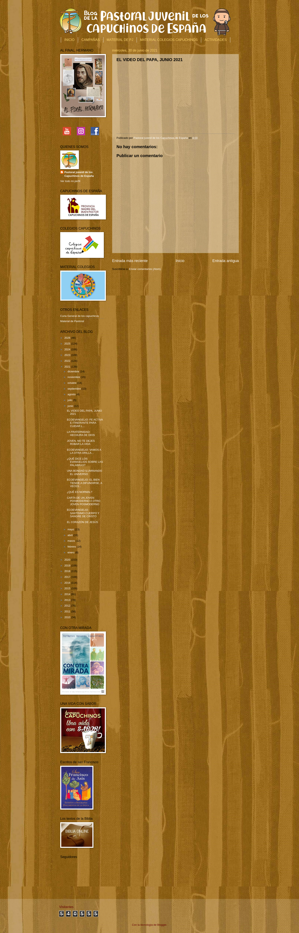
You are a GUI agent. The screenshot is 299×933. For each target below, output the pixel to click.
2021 (67, 366)
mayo (71, 529)
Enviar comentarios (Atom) (145, 269)
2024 (67, 349)
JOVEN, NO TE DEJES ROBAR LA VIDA (81, 442)
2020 (67, 559)
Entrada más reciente (130, 261)
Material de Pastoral (72, 321)
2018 (67, 571)
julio (70, 400)
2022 (67, 360)
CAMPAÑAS (90, 40)
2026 (67, 337)
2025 (67, 343)
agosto (71, 394)
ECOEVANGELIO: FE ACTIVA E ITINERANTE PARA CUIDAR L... (85, 423)
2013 (67, 600)
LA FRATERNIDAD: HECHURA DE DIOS (81, 433)
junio (70, 405)
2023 (67, 355)
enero (71, 552)
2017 (67, 577)
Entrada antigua (225, 261)
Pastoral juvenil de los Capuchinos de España (79, 174)
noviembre (74, 377)
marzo (71, 540)
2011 (67, 611)
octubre (72, 382)
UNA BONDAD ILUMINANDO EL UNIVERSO (84, 472)
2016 (67, 582)
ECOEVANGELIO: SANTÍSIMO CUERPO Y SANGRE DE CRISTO (83, 513)
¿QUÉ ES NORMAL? (79, 492)
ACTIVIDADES (216, 40)
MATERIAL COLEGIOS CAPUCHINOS (169, 40)
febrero (72, 546)
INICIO (69, 40)
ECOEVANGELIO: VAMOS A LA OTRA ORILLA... (84, 451)
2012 (67, 605)
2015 (67, 588)
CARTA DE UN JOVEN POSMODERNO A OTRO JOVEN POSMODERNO (83, 501)
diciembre (73, 371)
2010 (67, 617)
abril (70, 535)
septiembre (74, 388)
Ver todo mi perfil (70, 181)
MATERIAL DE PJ (120, 40)
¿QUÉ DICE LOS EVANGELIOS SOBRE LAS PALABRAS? (85, 462)
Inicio (180, 261)
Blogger (161, 924)
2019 (67, 565)
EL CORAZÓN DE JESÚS (82, 522)
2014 (67, 594)
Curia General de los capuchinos (79, 316)
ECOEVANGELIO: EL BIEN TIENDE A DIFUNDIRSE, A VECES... (84, 483)
